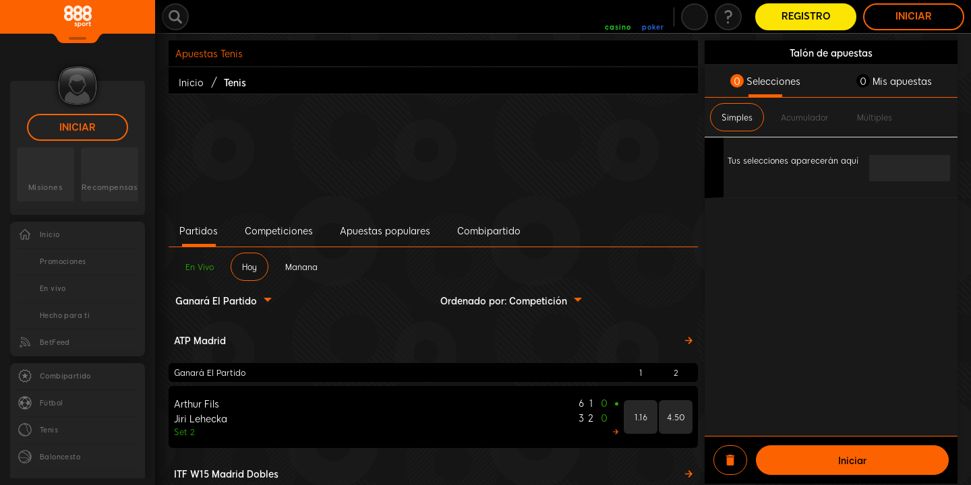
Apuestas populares (385, 230)
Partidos (198, 230)
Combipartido (489, 230)
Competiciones (279, 230)
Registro (806, 16)
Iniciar (77, 127)
